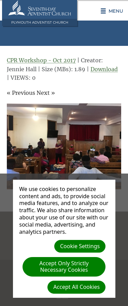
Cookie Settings (80, 246)
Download (104, 69)
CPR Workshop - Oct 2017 (41, 60)
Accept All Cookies (76, 287)
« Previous (21, 92)
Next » (46, 92)
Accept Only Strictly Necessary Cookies (63, 266)
